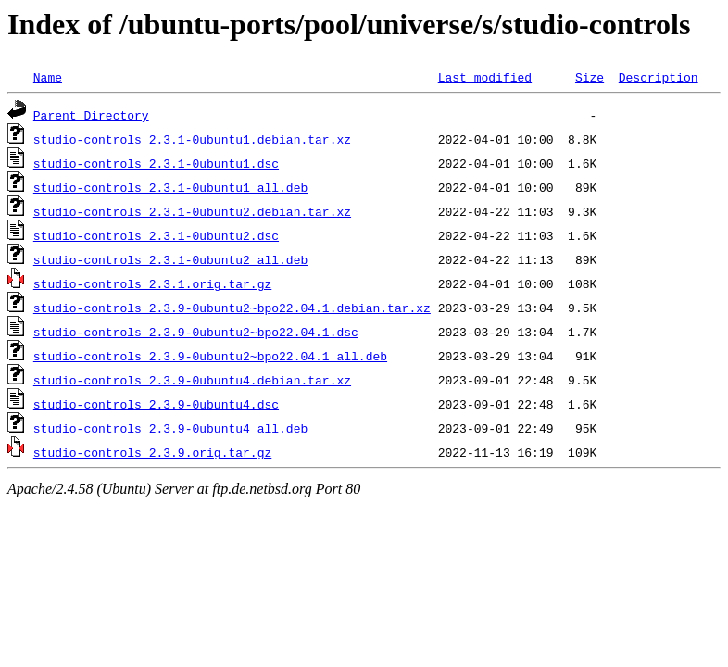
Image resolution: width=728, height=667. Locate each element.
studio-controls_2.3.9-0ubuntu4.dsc (156, 404)
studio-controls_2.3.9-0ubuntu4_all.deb (170, 428)
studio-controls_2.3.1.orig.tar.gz (152, 283)
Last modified (485, 77)
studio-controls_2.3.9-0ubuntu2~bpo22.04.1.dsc (195, 331)
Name (47, 77)
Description (658, 77)
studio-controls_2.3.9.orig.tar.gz (152, 452)
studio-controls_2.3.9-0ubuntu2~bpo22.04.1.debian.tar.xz (232, 307)
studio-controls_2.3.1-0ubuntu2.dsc (156, 235)
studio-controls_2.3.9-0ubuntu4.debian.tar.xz (192, 379)
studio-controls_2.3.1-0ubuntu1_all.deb (170, 187)
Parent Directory (91, 115)
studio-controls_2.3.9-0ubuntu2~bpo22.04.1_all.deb (210, 355)
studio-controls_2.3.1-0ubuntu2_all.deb (170, 259)
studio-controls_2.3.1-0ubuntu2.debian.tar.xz (192, 211)
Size (589, 77)
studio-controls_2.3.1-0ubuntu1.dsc (156, 163)
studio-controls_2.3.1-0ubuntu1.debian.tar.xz (192, 139)
